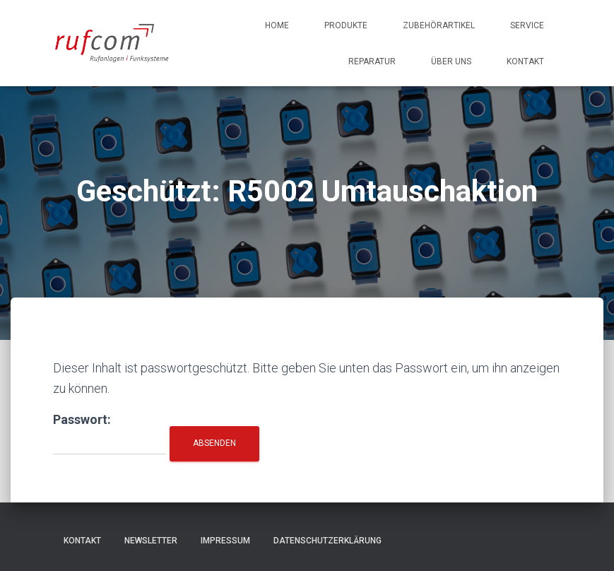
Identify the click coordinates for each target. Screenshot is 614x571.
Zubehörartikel (439, 25)
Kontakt (525, 61)
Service (527, 25)
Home (277, 25)
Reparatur (372, 61)
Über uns (451, 61)
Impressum (225, 541)
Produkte (345, 25)
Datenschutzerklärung (327, 541)
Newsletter (150, 541)
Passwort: (109, 433)
